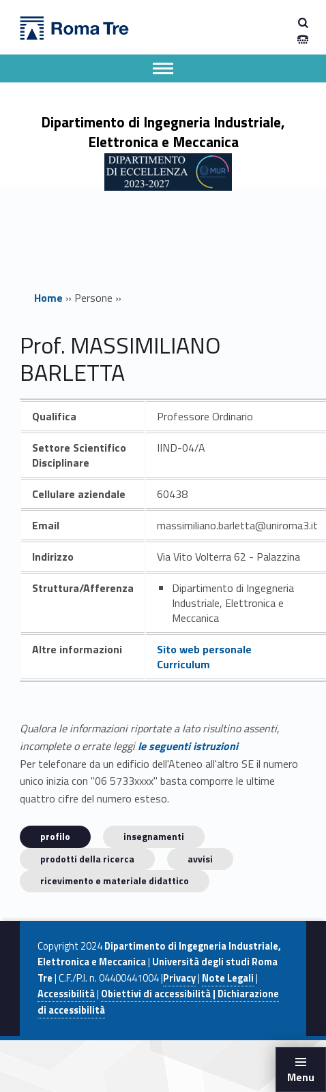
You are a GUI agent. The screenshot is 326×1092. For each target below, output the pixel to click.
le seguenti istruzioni (188, 746)
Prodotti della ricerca (87, 859)
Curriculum (183, 664)
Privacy (179, 978)
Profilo (55, 836)
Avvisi (200, 859)
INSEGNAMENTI (153, 836)
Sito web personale (204, 649)
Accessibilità (66, 993)
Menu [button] (300, 1077)
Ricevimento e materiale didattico (114, 880)
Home (48, 298)
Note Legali (228, 978)
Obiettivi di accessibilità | (159, 993)
